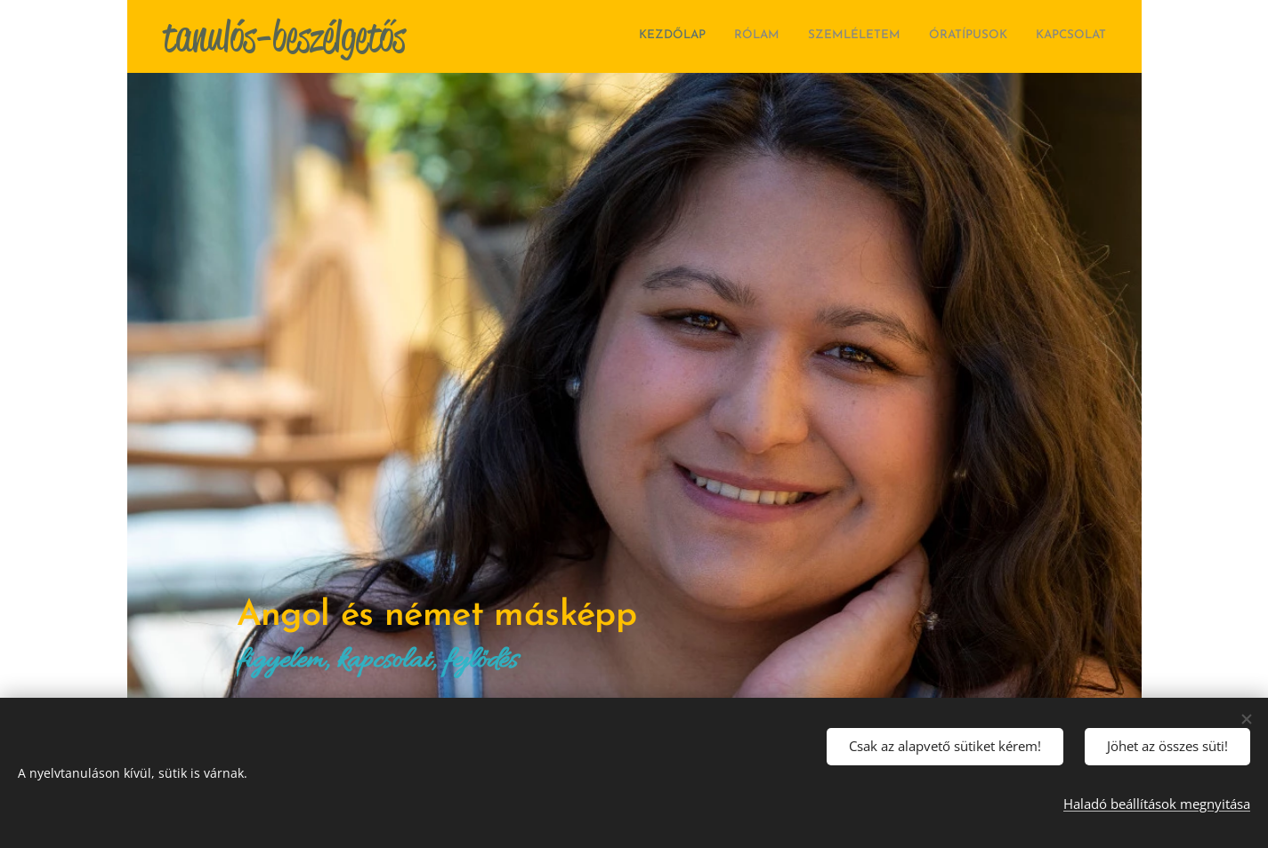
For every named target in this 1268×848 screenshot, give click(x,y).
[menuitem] (997, 36)
